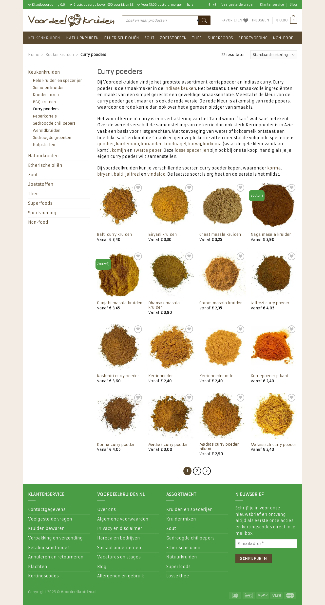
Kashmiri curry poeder (118, 376)
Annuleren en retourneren (55, 557)
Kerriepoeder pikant (269, 376)
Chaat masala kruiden (220, 234)
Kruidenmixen (46, 95)
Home (33, 54)
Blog (293, 4)
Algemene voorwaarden (122, 519)
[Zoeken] (204, 20)
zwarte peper (148, 150)
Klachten (37, 566)
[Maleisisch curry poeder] (274, 416)
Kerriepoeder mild (216, 376)
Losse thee (177, 575)
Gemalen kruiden (48, 87)
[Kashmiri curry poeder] (120, 347)
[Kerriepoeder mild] (222, 347)
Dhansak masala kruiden (164, 305)
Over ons (106, 509)
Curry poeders (45, 109)
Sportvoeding (252, 38)
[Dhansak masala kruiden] (171, 274)
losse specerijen (192, 150)
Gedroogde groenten (52, 137)
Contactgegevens (46, 509)
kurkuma (212, 143)
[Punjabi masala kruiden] (120, 274)
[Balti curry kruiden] (120, 206)
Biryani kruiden (162, 234)
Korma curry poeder (115, 444)
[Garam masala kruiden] (222, 274)
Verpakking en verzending (55, 538)
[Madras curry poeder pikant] (222, 416)
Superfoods (220, 38)
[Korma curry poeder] (120, 416)
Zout (149, 38)
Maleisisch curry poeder (273, 444)
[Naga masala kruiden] (274, 206)
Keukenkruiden (44, 38)
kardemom (127, 143)
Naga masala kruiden (271, 234)
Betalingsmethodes (49, 547)
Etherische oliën (121, 38)
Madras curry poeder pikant (219, 446)
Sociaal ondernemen (119, 547)
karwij (194, 143)
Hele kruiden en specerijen (57, 80)
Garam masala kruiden (220, 303)
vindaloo (156, 174)
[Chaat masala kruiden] (222, 206)
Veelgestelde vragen (237, 4)
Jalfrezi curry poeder (270, 303)
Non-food (283, 38)
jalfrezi (132, 174)
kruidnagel (175, 143)
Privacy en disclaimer (119, 528)
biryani (104, 174)
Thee (197, 38)
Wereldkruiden (46, 130)
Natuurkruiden (82, 38)
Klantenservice (272, 4)
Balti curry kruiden (114, 234)
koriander (151, 143)
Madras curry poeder (168, 444)
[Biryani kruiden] (171, 206)
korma (274, 168)
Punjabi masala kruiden (119, 303)
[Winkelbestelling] (273, 54)
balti (118, 174)
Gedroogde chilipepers (54, 123)
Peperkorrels (45, 116)
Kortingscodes (43, 575)
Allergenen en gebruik (120, 575)
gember (105, 143)
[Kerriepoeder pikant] (274, 347)
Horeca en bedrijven (118, 538)
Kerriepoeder (160, 376)
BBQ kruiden (44, 102)
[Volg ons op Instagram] (214, 4)
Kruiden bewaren (46, 528)
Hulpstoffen (44, 145)
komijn (119, 150)
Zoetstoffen (173, 38)
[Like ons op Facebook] (209, 4)
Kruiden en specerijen (189, 509)
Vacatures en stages (119, 557)
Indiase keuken (180, 88)
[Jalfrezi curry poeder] (274, 274)
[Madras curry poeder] (171, 416)
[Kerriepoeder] (171, 347)
